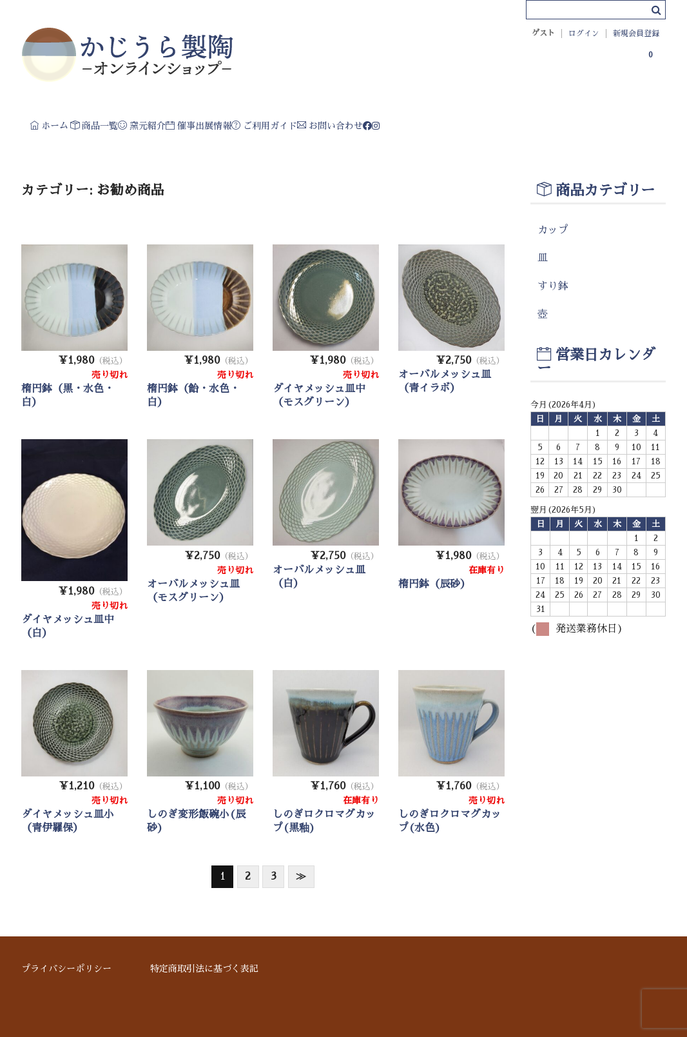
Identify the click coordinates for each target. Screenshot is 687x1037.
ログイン (583, 33)
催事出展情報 (322, 122)
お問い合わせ (533, 122)
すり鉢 (552, 304)
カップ (552, 247)
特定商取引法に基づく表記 (204, 968)
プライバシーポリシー (66, 968)
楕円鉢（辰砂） (434, 602)
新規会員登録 (636, 33)
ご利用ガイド (428, 122)
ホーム (61, 122)
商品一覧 (142, 122)
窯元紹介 (227, 122)
